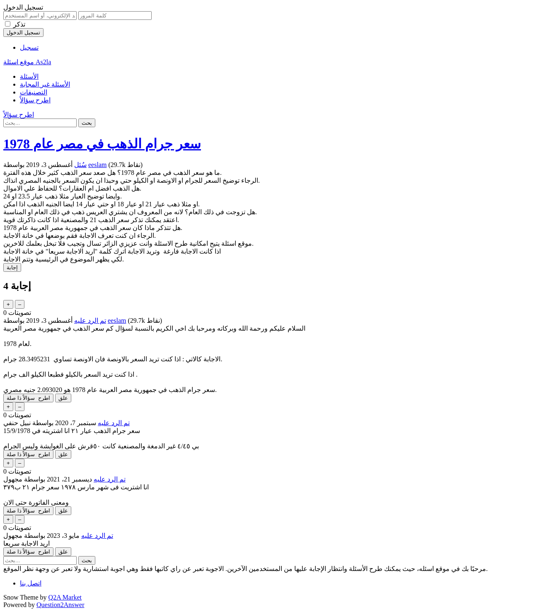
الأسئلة (29, 76)
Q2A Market (65, 597)
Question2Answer (60, 604)
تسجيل (29, 47)
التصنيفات (33, 92)
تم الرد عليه (90, 320)
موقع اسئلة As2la (27, 61)
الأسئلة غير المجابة (45, 84)
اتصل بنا (30, 583)
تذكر (19, 24)
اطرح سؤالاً (35, 100)
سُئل (80, 164)
